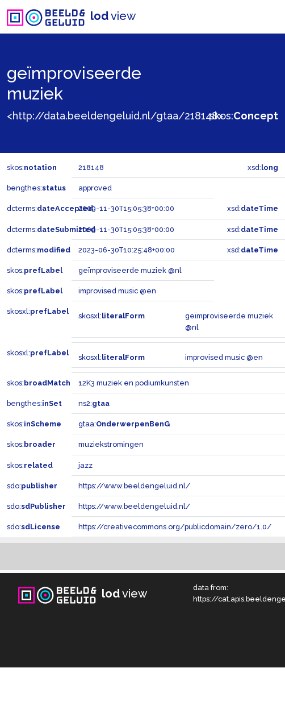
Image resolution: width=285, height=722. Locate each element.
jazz (85, 465)
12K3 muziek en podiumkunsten (133, 383)
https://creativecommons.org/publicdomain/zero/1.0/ (174, 526)
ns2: (94, 403)
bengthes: (36, 188)
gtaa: (124, 424)
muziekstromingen (111, 444)
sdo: (32, 486)
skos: (243, 116)
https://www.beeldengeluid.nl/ (134, 486)
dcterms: (50, 208)
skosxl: (38, 311)
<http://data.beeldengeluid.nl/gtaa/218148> (115, 116)
